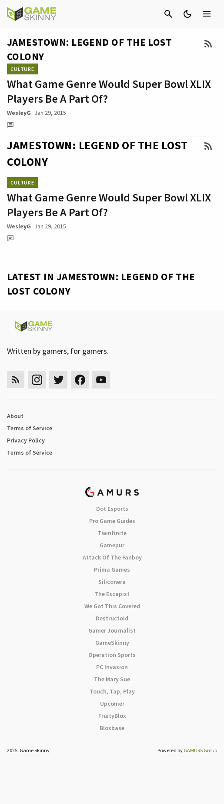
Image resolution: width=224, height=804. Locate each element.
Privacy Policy (26, 440)
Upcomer (112, 703)
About (15, 416)
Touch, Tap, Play (112, 691)
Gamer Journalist (112, 630)
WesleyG (19, 113)
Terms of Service (29, 428)
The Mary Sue (112, 679)
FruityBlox (112, 716)
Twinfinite (112, 533)
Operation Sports (112, 655)
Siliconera (112, 582)
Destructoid (112, 618)
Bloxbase (112, 728)
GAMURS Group (200, 750)
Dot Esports (112, 509)
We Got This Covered (112, 606)
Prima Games (112, 569)
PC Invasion (112, 667)
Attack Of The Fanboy (112, 557)
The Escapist (112, 594)
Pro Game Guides (112, 521)
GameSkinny (112, 643)
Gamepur (112, 545)
